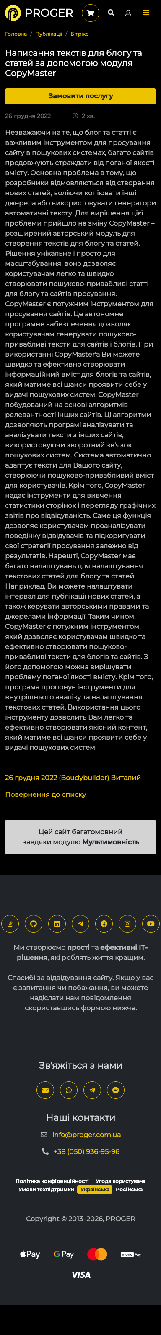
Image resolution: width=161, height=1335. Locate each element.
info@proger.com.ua (86, 1135)
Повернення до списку (45, 795)
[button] (146, 13)
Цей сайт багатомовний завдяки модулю (81, 837)
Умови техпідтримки (46, 1189)
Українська (94, 1189)
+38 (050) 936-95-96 (86, 1152)
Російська (129, 1189)
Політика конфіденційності (52, 1181)
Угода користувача (120, 1181)
